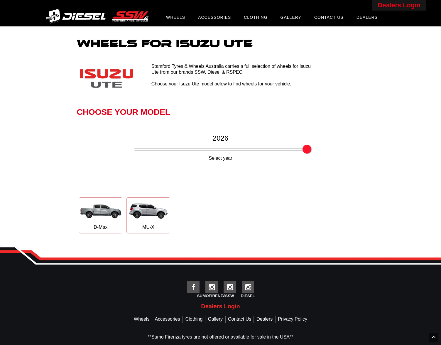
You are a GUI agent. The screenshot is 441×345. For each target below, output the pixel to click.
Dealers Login (399, 5)
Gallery (291, 17)
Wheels (175, 17)
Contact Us (329, 17)
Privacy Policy (292, 319)
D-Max (100, 215)
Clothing (255, 17)
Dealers (367, 17)
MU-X (148, 215)
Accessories (214, 17)
